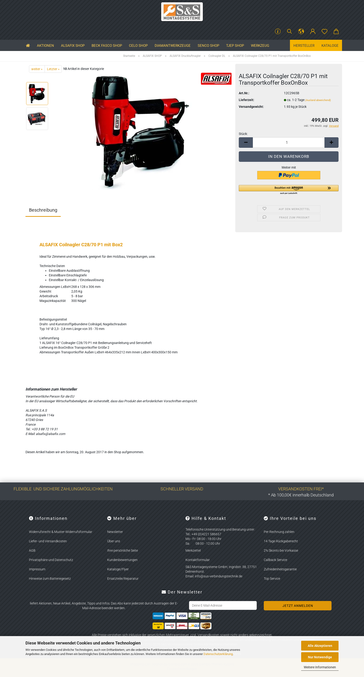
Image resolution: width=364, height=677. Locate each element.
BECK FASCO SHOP (107, 45)
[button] (301, 31)
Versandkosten (208, 635)
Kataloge (330, 45)
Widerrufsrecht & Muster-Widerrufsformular (60, 532)
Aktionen (45, 45)
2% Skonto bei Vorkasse (281, 550)
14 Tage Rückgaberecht (281, 541)
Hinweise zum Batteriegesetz (50, 578)
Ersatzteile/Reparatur (123, 578)
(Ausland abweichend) (318, 100)
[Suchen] (289, 31)
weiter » (37, 69)
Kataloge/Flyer (118, 569)
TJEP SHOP (235, 45)
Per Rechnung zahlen (279, 532)
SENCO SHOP (208, 45)
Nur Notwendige (320, 657)
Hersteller (303, 45)
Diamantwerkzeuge (173, 45)
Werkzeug (260, 45)
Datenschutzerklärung (218, 654)
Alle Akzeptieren (320, 646)
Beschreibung (43, 210)
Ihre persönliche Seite (122, 550)
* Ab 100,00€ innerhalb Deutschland (301, 494)
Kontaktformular (198, 560)
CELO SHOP (138, 45)
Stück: (243, 134)
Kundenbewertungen (122, 560)
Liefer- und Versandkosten (48, 541)
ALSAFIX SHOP (73, 45)
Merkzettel (193, 550)
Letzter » (53, 69)
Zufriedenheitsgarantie (280, 569)
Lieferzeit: (246, 100)
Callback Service (275, 560)
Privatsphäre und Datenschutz (51, 560)
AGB (32, 550)
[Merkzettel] (324, 31)
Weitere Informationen (320, 667)
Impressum (37, 569)
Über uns (113, 541)
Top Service (272, 578)
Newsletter (115, 532)
